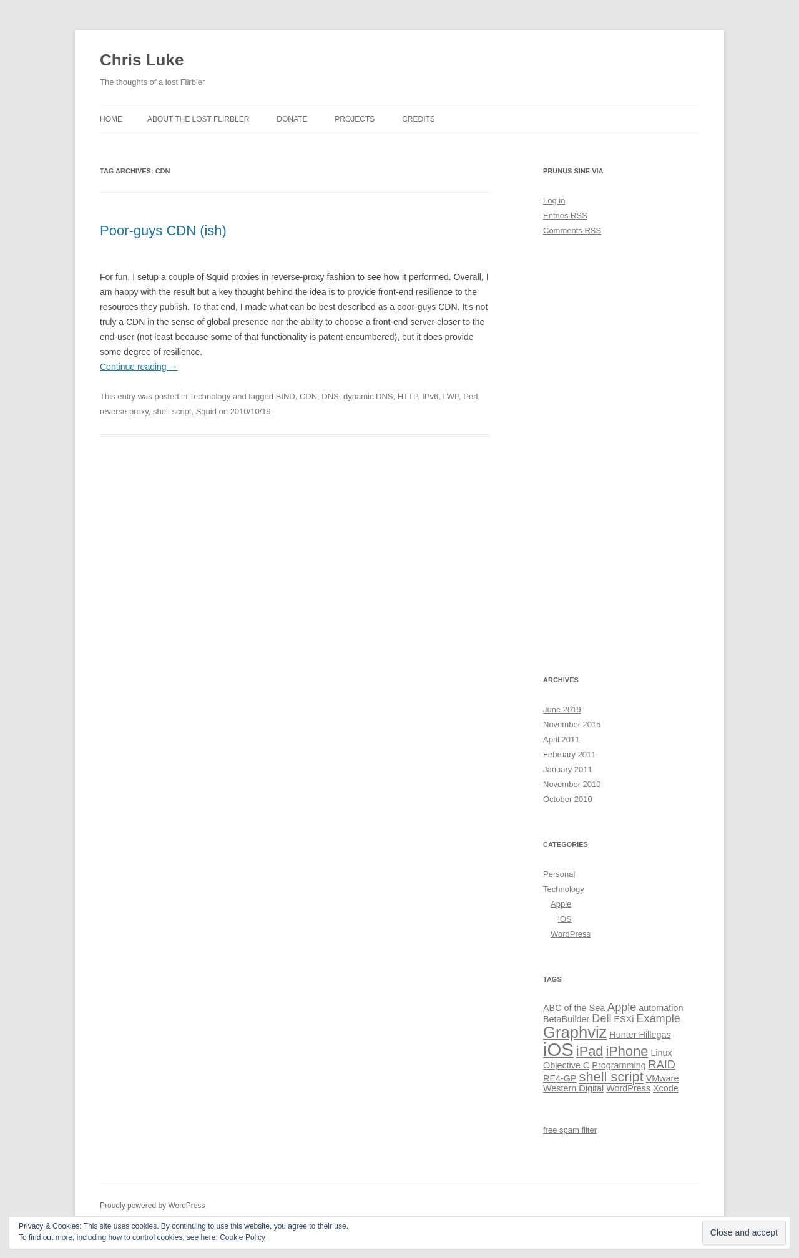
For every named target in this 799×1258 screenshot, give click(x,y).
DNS (329, 396)
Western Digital (573, 1088)
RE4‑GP (560, 1078)
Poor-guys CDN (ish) (163, 230)
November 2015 (572, 724)
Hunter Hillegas (639, 1035)
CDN (308, 396)
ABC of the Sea (574, 1008)
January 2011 (567, 769)
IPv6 (430, 396)
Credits (418, 119)
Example (658, 1018)
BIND (285, 396)
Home (111, 119)
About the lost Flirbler (198, 119)
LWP (451, 396)
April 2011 (561, 739)
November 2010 (572, 784)
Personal (559, 874)
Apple (561, 904)
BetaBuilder (566, 1019)
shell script (172, 411)
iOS (565, 919)
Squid (206, 411)
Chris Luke (142, 60)
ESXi (624, 1019)
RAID (662, 1064)
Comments (572, 230)
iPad (590, 1051)
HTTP (408, 396)
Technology (210, 396)
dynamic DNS (368, 396)
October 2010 (567, 799)
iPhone (626, 1051)
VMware (662, 1078)
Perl (470, 396)
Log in (554, 200)
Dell (601, 1018)
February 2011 (569, 754)
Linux (661, 1053)
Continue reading (139, 367)
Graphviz (575, 1032)
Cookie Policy (242, 1237)
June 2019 (562, 709)
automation (661, 1008)
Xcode (666, 1088)
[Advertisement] (621, 455)
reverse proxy (124, 411)
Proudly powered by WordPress (152, 1205)
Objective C (566, 1065)
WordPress (571, 934)
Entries (565, 215)
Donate (292, 119)
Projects (355, 119)
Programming (618, 1065)
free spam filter (570, 1130)
